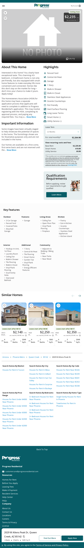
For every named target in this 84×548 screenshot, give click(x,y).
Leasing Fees (72, 165)
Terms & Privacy (9, 522)
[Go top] (42, 449)
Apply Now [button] (72, 538)
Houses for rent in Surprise (40, 384)
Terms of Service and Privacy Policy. (52, 545)
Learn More (56, 195)
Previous (73, 296)
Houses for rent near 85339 (68, 374)
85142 (45, 357)
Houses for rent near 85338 (68, 386)
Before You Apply (10, 483)
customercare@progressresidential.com (20, 471)
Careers (5, 519)
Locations (6, 515)
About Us (6, 508)
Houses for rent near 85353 (68, 382)
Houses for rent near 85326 (68, 370)
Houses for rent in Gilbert (40, 374)
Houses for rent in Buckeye (40, 388)
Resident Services (10, 493)
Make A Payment (9, 490)
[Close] (2, 545)
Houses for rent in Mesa (39, 370)
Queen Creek (34, 357)
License (5, 526)
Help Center (7, 497)
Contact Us (7, 512)
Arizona (5, 357)
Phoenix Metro (19, 357)
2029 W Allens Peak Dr (61, 357)
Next (79, 296)
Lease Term (49, 127)
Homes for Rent (9, 479)
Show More (31, 117)
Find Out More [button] (50, 538)
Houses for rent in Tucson (13, 370)
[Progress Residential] (42, 5)
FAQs (4, 500)
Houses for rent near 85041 (68, 378)
